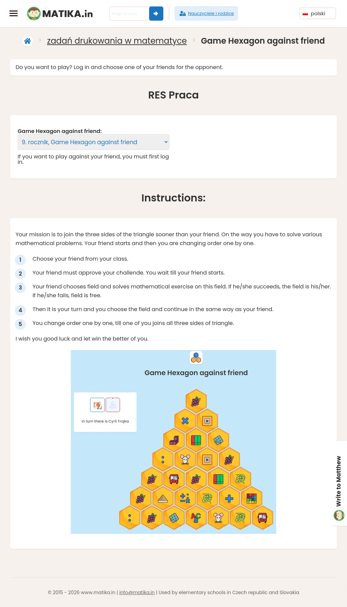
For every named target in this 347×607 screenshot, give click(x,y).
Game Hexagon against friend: (60, 131)
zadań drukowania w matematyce (117, 40)
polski (314, 13)
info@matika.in (137, 592)
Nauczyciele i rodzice (206, 13)
